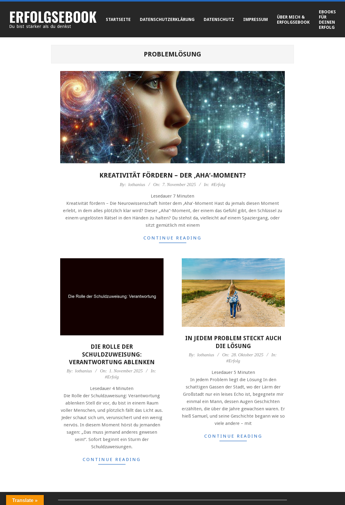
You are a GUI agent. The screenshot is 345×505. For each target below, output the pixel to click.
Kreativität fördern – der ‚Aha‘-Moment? (172, 175)
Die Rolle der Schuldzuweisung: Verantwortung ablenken (112, 354)
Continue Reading (172, 238)
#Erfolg (218, 184)
